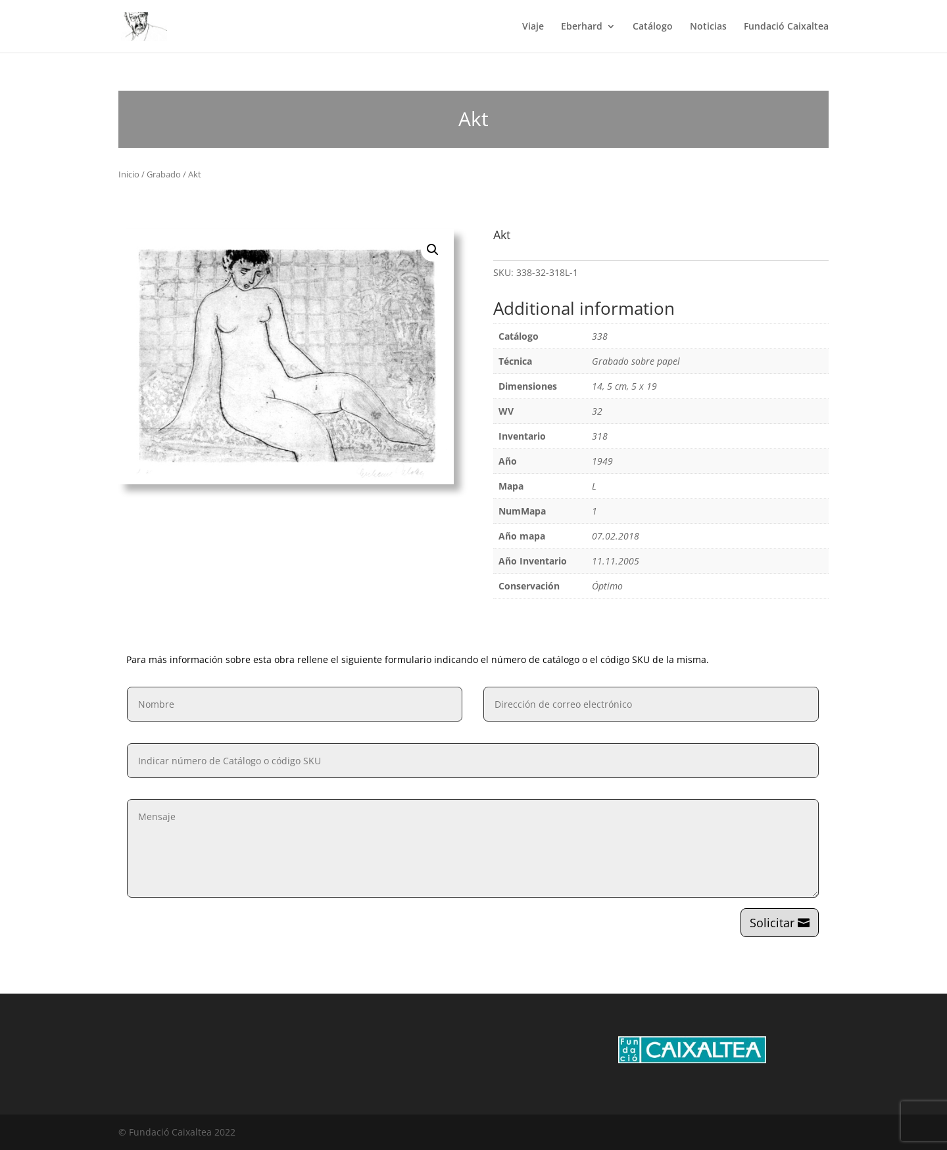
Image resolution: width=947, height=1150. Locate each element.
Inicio (128, 174)
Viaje (533, 27)
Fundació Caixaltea (786, 27)
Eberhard (581, 27)
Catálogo (653, 27)
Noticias (708, 27)
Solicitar (772, 923)
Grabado (164, 174)
